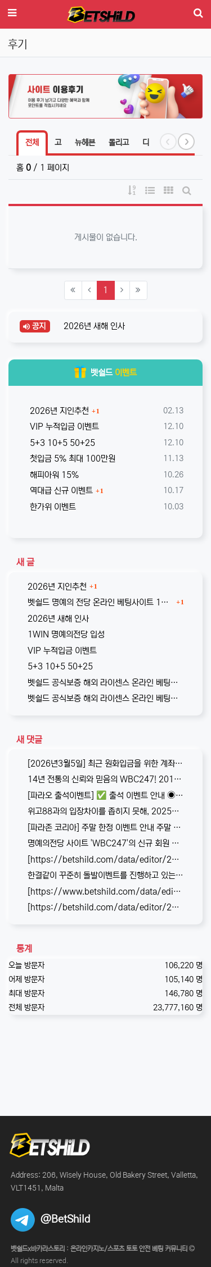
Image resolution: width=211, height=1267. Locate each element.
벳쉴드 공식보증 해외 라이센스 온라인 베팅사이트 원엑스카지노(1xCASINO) (105, 698)
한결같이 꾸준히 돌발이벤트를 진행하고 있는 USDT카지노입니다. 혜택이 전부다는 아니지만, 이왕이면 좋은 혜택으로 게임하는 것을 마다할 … (105, 875)
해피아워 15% (53, 475)
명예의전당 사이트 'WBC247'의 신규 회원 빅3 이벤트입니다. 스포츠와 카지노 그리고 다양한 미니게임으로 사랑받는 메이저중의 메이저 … (105, 843)
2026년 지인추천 (58, 411)
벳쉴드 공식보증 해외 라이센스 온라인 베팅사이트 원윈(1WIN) (105, 682)
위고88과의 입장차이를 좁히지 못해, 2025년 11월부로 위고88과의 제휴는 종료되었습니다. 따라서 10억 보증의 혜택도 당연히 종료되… (105, 811)
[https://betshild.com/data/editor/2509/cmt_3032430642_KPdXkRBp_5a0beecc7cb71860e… (105, 859)
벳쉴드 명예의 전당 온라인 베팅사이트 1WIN (100, 602)
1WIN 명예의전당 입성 (66, 634)
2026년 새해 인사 (93, 326)
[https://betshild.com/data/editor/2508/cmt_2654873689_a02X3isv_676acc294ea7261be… (105, 907)
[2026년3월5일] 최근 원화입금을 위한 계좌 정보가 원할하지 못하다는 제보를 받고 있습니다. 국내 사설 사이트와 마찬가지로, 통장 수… (105, 763)
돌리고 (119, 142)
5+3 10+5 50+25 (61, 443)
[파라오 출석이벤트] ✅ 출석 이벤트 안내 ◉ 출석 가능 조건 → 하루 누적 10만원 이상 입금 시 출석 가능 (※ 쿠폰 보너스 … (105, 795)
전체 (32, 142)
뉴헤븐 (85, 142)
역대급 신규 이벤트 (60, 490)
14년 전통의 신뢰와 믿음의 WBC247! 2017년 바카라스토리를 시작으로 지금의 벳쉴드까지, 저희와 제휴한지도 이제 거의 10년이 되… (105, 779)
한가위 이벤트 (52, 507)
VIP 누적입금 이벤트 (63, 426)
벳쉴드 (105, 372)
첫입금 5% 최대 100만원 (71, 458)
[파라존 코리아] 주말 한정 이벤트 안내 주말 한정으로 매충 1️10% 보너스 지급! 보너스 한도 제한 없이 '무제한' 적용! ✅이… (105, 827)
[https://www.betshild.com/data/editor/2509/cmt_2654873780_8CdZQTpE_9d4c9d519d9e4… (105, 891)
